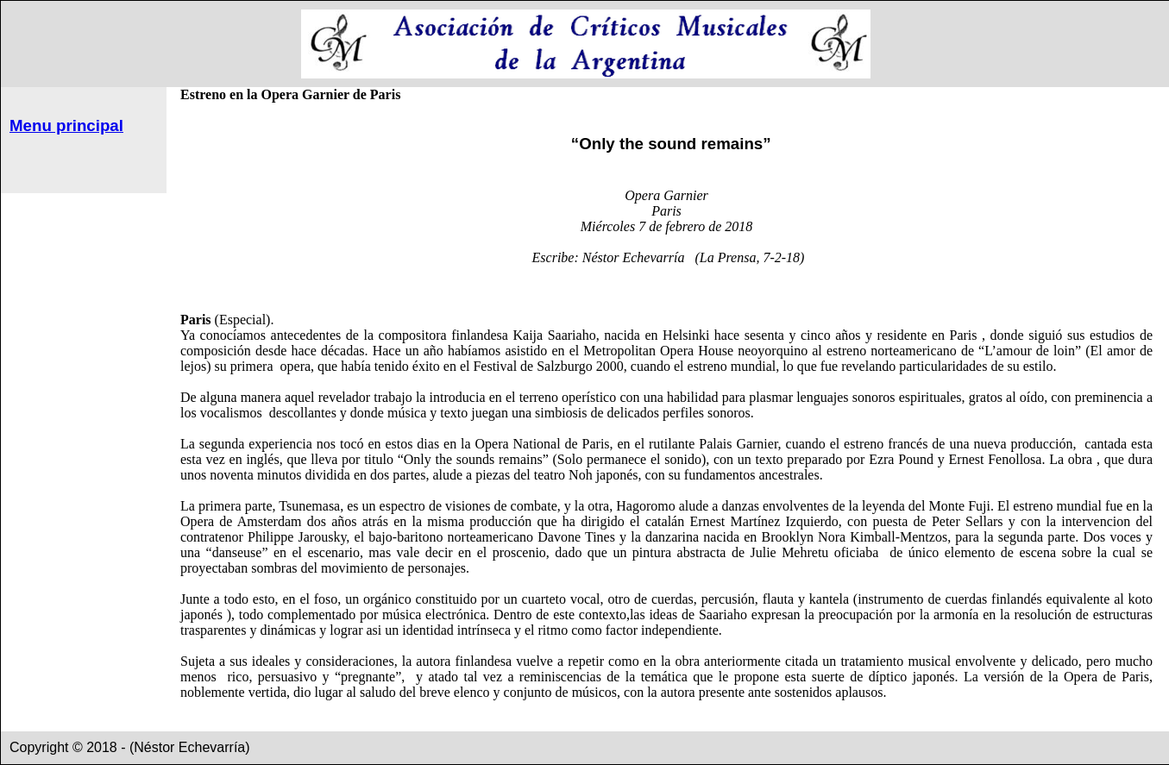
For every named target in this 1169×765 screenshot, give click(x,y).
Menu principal (66, 125)
